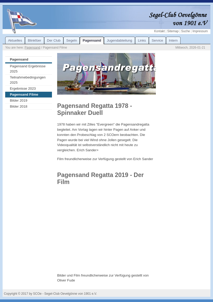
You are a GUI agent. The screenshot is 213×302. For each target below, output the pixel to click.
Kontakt (159, 31)
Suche (185, 31)
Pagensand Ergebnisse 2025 (27, 68)
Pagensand (32, 47)
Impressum (200, 31)
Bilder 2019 (18, 100)
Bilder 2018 (18, 106)
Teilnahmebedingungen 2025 (27, 79)
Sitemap (173, 31)
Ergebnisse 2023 (23, 88)
